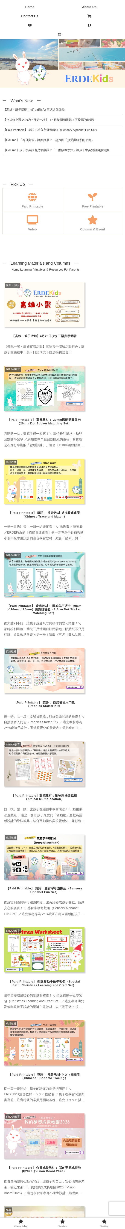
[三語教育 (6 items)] (14, 856)
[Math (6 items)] (29, 880)
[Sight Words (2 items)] (87, 880)
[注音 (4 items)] (87, 849)
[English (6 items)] (12, 880)
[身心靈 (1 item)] (62, 856)
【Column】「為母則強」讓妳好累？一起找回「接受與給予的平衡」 (48, 140)
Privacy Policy (23, 1208)
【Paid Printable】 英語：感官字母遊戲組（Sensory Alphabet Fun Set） (51, 130)
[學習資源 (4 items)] (37, 872)
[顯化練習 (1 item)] (111, 864)
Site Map (101, 1208)
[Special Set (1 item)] (110, 880)
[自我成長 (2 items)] (111, 856)
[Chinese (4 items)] (74, 872)
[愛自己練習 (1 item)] (39, 864)
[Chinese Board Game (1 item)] (103, 872)
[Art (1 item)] (56, 872)
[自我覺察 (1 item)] (14, 864)
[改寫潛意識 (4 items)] (86, 856)
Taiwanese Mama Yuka (49, 1025)
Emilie (37, 1085)
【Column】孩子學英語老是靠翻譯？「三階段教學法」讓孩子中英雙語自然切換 (56, 150)
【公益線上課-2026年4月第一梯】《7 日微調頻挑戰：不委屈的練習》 (49, 120)
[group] (39, 801)
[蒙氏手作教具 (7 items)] (40, 849)
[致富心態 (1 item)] (63, 864)
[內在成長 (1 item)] (14, 849)
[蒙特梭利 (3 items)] (66, 849)
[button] (114, 800)
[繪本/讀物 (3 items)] (14, 872)
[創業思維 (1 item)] (87, 864)
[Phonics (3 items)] (64, 880)
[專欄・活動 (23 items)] (109, 849)
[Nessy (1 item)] (46, 880)
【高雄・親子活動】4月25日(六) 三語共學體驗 (34, 109)
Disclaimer (62, 1208)
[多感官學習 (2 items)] (39, 856)
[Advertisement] (62, 1156)
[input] (62, 896)
